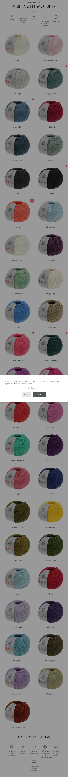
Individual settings (34, 388)
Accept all (39, 394)
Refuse (26, 394)
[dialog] (34, 388)
